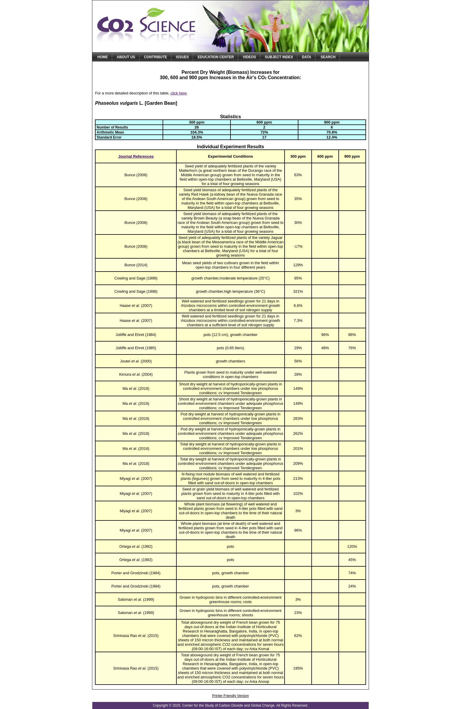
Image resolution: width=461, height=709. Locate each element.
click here (179, 93)
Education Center (216, 57)
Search (327, 57)
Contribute (155, 57)
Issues (182, 57)
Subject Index (279, 57)
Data (306, 57)
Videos (249, 57)
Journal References (136, 156)
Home (102, 57)
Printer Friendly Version (230, 696)
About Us (126, 57)
